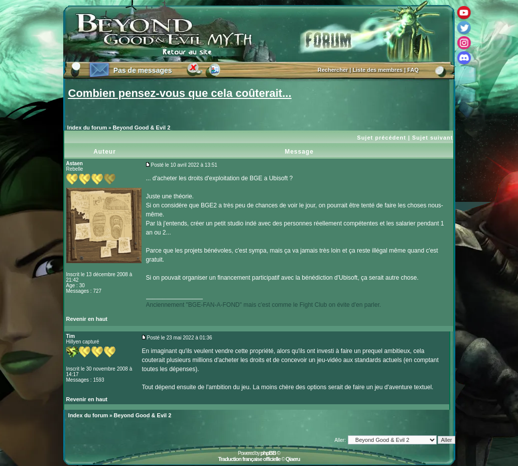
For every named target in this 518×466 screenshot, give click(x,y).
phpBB (268, 453)
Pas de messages (142, 70)
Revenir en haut (87, 319)
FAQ (413, 70)
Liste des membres (378, 70)
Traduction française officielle (249, 459)
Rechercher (333, 70)
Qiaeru (293, 459)
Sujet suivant (432, 138)
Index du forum (87, 128)
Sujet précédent (381, 138)
